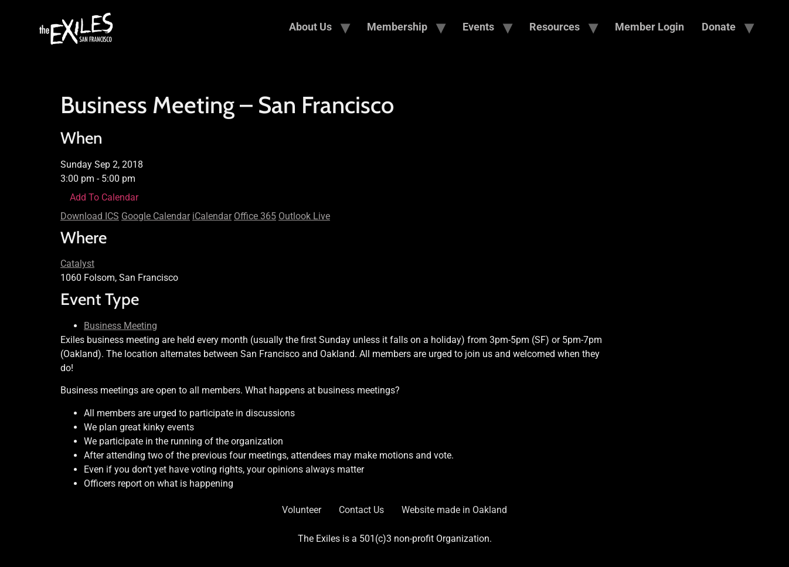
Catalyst (77, 263)
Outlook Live (304, 216)
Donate (719, 27)
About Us (310, 27)
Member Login (649, 27)
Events (478, 27)
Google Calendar (155, 216)
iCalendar (212, 216)
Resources (554, 27)
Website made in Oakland (454, 509)
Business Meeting (120, 325)
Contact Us (361, 509)
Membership (397, 27)
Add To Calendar (104, 197)
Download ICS (89, 216)
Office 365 (255, 216)
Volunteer (301, 509)
